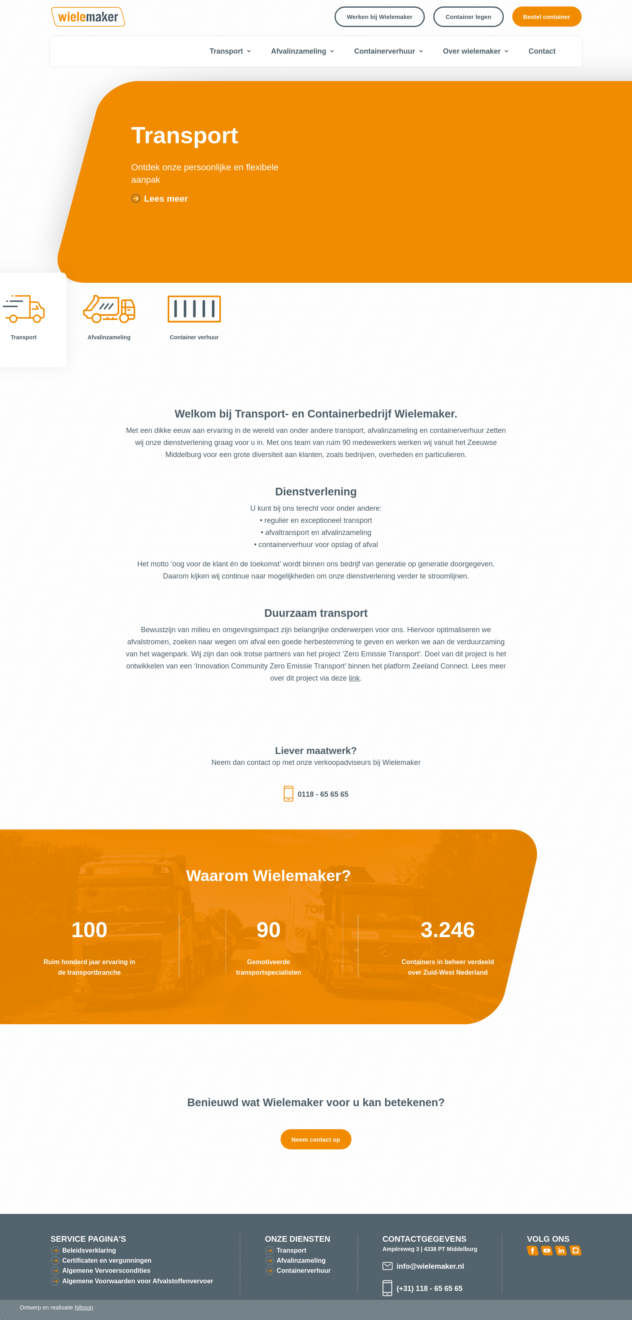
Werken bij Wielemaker (379, 16)
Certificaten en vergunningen (106, 1260)
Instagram (576, 1250)
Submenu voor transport (249, 51)
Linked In (561, 1250)
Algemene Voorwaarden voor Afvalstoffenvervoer (137, 1281)
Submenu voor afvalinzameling (332, 51)
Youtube (547, 1250)
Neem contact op (315, 1139)
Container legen (468, 16)
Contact (542, 51)
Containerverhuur (384, 51)
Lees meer (166, 199)
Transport (226, 51)
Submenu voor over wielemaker (506, 51)
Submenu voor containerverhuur (421, 51)
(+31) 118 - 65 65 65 (430, 1288)
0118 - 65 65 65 (322, 794)
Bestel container (546, 16)
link (354, 678)
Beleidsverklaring (89, 1250)
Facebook (533, 1250)
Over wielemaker (472, 51)
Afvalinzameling (298, 51)
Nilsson (84, 1307)
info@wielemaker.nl (430, 1266)
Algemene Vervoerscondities (106, 1270)
